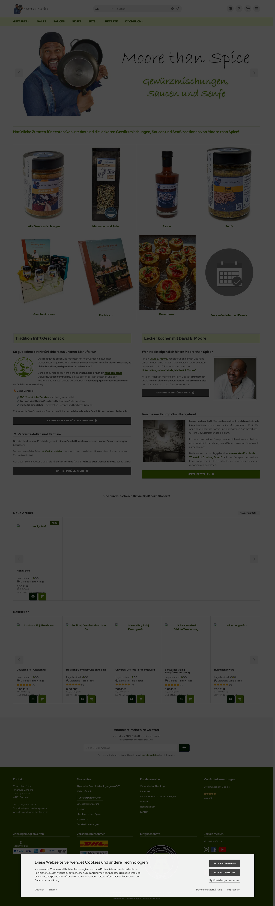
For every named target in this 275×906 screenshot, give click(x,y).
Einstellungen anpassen (225, 880)
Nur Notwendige (224, 872)
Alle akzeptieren (225, 863)
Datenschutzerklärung (209, 889)
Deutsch (39, 889)
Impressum (233, 889)
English (53, 889)
